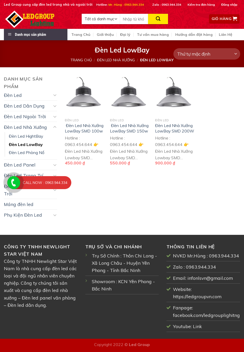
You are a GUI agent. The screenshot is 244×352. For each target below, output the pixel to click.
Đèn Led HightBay (26, 136)
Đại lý (125, 34)
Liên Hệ (225, 34)
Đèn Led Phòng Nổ (26, 152)
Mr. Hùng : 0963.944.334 (126, 4)
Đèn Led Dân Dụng (24, 106)
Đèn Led (13, 95)
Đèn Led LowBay (26, 144)
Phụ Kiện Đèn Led (23, 215)
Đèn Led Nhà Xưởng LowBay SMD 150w (129, 128)
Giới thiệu (105, 34)
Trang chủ (81, 60)
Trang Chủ (80, 34)
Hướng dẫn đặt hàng (194, 34)
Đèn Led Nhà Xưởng (116, 60)
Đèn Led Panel (20, 165)
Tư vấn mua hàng (153, 34)
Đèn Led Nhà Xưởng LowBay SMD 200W (174, 128)
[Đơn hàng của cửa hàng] (206, 53)
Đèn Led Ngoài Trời (25, 116)
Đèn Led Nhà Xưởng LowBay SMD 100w (84, 128)
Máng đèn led (18, 204)
